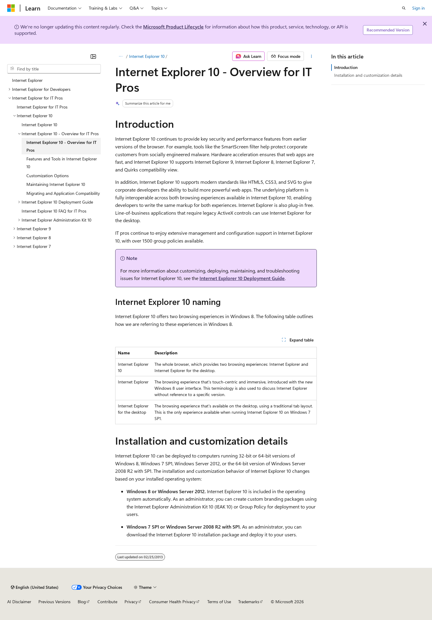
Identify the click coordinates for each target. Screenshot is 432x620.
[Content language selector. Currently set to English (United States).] (34, 587)
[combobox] (54, 69)
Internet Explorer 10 (147, 56)
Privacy (131, 601)
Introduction (346, 67)
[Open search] (404, 8)
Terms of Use (219, 601)
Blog (82, 601)
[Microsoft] (11, 8)
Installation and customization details (368, 75)
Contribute (107, 601)
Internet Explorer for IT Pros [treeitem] (42, 107)
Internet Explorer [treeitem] (27, 80)
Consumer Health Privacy (172, 601)
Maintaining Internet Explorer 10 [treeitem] (55, 184)
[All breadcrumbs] (120, 56)
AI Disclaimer (19, 601)
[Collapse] (93, 56)
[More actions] (311, 56)
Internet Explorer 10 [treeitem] (39, 124)
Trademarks (248, 601)
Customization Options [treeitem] (47, 175)
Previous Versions (54, 601)
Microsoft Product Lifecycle (173, 26)
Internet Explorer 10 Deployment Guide (242, 278)
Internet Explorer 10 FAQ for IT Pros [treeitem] (54, 211)
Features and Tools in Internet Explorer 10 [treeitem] (61, 162)
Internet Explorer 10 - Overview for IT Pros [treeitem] (61, 146)
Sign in (418, 8)
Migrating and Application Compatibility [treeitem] (63, 193)
